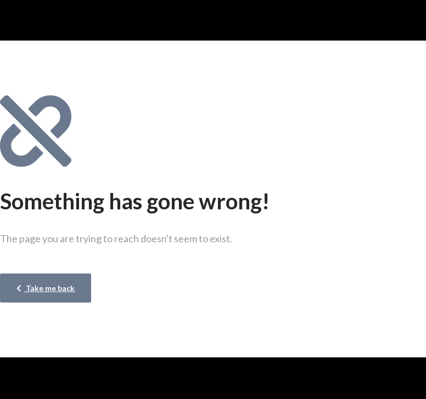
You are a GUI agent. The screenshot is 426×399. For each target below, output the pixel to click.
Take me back (45, 288)
